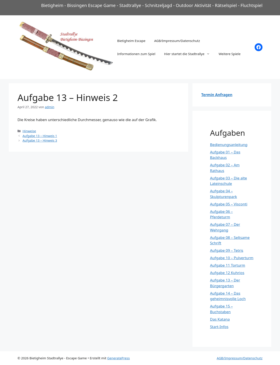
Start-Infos (219, 326)
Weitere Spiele (229, 54)
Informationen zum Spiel (136, 54)
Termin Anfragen (216, 94)
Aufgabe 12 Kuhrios (227, 272)
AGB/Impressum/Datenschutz (177, 40)
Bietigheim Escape (131, 40)
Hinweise (29, 131)
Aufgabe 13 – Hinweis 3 (40, 140)
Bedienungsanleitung (228, 144)
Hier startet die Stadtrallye (189, 53)
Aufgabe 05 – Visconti (228, 204)
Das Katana (220, 319)
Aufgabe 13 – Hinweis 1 (40, 136)
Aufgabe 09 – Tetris (226, 250)
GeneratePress (118, 358)
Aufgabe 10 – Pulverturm (231, 257)
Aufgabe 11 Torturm (227, 265)
